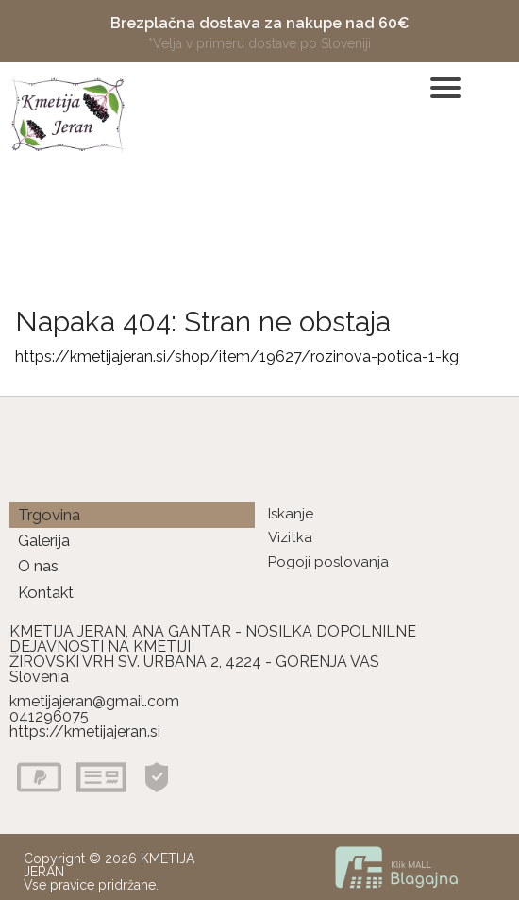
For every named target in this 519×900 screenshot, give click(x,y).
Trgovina (49, 514)
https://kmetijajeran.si (84, 731)
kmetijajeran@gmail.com (94, 701)
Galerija (44, 540)
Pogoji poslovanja (328, 561)
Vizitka (290, 537)
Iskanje (290, 513)
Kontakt (46, 592)
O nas (38, 565)
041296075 (49, 716)
